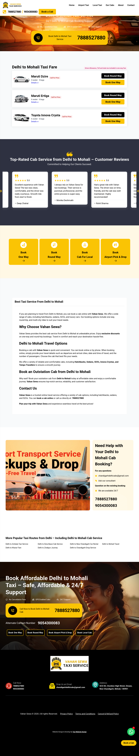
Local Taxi (97, 5)
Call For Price (54, 78)
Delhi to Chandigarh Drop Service (83, 548)
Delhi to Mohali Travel (110, 544)
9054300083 (106, 505)
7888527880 (106, 499)
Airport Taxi (83, 5)
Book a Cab (129, 743)
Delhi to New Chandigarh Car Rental (84, 544)
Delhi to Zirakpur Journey (48, 548)
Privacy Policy (66, 714)
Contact (131, 5)
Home (71, 5)
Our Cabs (110, 5)
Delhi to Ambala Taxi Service (17, 544)
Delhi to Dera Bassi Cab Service (50, 544)
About (121, 5)
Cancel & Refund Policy (108, 714)
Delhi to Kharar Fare (13, 548)
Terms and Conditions (85, 714)
